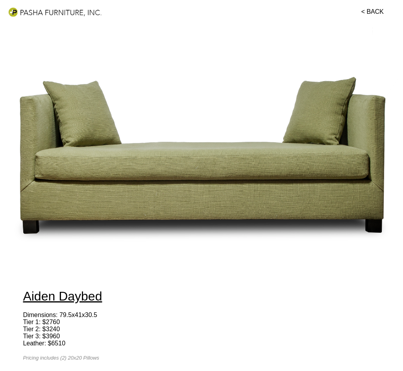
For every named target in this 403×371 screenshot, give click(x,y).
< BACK (372, 11)
